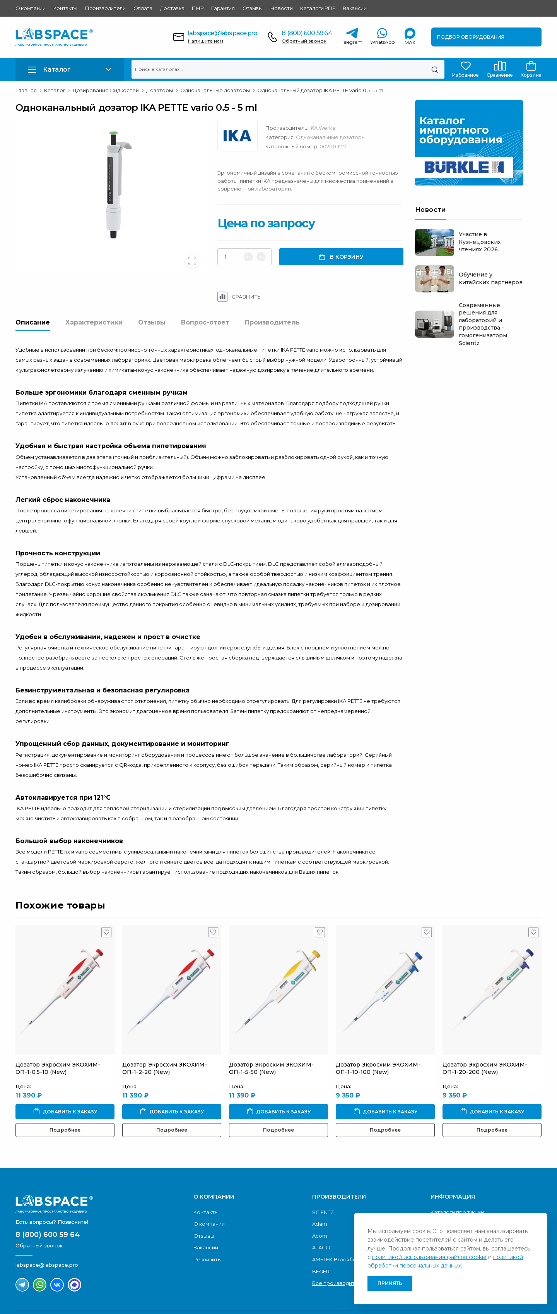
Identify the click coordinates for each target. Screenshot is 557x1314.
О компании (30, 8)
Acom (319, 1205)
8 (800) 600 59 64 (306, 33)
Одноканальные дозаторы (339, 137)
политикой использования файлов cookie (429, 1257)
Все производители (338, 1253)
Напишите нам (205, 41)
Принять (390, 1283)
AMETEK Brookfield (336, 1229)
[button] (69, 69)
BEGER (321, 1241)
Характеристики (94, 322)
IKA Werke (331, 128)
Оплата (142, 8)
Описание (32, 322)
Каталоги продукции (457, 1182)
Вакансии (354, 8)
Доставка (172, 8)
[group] (115, 196)
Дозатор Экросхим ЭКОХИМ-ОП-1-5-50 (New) (271, 1038)
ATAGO (321, 1217)
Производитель (272, 322)
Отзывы (253, 8)
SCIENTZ (323, 1182)
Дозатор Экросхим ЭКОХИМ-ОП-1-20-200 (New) (485, 1038)
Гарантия (222, 8)
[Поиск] (434, 69)
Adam (319, 1193)
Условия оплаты (452, 1205)
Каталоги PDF (317, 8)
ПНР (197, 8)
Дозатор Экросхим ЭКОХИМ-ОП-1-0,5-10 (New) (57, 1038)
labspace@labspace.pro (222, 33)
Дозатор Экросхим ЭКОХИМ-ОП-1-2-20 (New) (164, 1038)
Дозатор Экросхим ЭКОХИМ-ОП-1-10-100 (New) (378, 1038)
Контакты (65, 8)
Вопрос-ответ (205, 322)
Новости (281, 8)
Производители (105, 8)
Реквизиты (207, 1229)
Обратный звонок (304, 41)
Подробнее (65, 1099)
